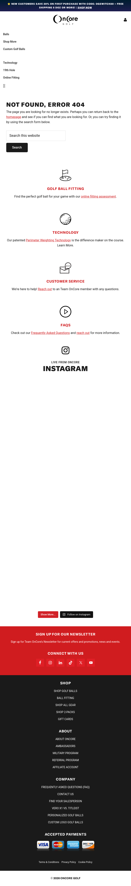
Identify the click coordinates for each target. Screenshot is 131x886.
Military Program (65, 753)
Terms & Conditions (49, 862)
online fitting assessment (98, 196)
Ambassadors (65, 746)
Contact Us (65, 794)
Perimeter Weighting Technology (48, 240)
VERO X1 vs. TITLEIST (65, 808)
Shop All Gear (65, 705)
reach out (83, 333)
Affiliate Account (65, 767)
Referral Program (65, 760)
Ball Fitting (65, 698)
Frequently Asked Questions (50, 333)
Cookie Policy (85, 862)
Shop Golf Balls (65, 691)
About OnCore (65, 739)
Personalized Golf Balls (65, 815)
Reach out (45, 289)
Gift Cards (65, 719)
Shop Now (85, 7)
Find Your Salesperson (65, 801)
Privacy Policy (68, 862)
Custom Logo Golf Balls (65, 822)
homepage (13, 117)
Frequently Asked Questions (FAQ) (65, 787)
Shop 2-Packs (65, 712)
